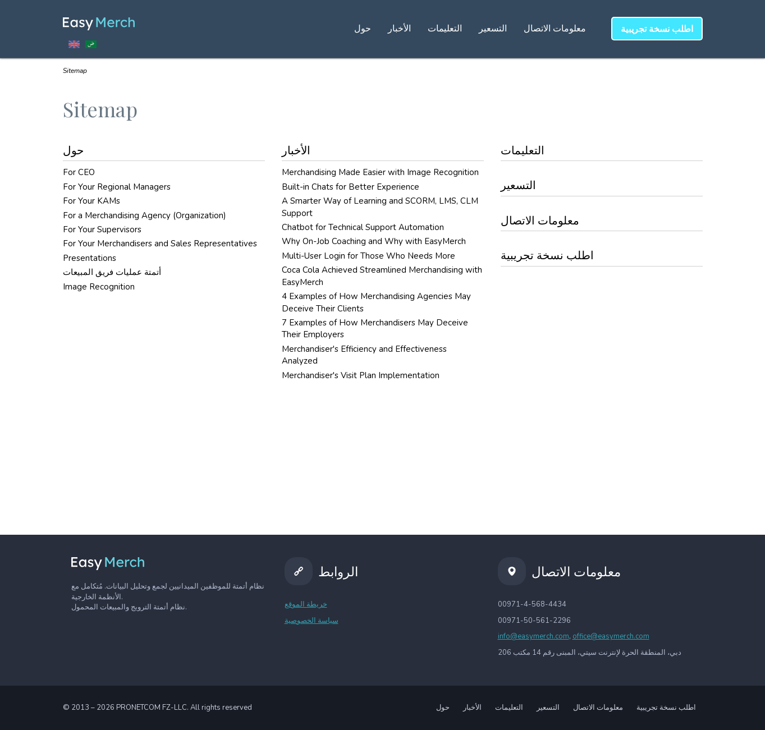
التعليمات (445, 28)
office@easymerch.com (610, 636)
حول (362, 28)
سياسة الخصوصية (311, 621)
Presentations (89, 258)
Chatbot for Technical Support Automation (363, 227)
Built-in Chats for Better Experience (350, 186)
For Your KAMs (91, 200)
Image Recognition (99, 286)
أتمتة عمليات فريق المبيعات (112, 272)
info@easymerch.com (533, 636)
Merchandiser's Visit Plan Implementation (360, 375)
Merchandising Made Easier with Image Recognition (380, 172)
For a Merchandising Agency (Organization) (144, 215)
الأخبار (399, 28)
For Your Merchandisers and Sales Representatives (160, 243)
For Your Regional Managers (117, 186)
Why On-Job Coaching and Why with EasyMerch (374, 241)
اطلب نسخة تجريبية (547, 255)
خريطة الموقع (306, 604)
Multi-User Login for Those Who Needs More (368, 255)
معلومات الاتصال (555, 28)
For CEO (79, 172)
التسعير (493, 28)
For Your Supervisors (102, 229)
